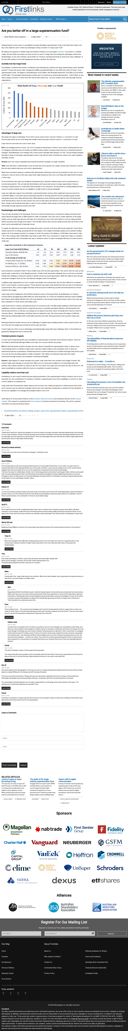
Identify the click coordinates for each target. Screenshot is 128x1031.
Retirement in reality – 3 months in (101, 361)
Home (4, 19)
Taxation (89, 379)
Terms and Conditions (93, 957)
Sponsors (101, 2)
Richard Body (74, 799)
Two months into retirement (112, 196)
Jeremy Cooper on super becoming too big (12, 780)
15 (45, 37)
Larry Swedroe (93, 308)
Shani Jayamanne (94, 285)
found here (61, 52)
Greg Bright (35, 799)
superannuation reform (75, 411)
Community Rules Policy (53, 968)
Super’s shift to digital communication (67, 780)
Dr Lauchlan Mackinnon (95, 267)
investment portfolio (11, 411)
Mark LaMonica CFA (94, 190)
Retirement (90, 271)
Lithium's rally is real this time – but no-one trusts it (113, 154)
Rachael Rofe (107, 147)
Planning (89, 336)
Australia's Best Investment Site (96, 962)
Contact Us (48, 962)
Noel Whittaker (107, 122)
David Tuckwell (107, 172)
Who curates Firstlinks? (52, 957)
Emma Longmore (65, 799)
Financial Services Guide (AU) (95, 968)
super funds (45, 411)
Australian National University (43, 399)
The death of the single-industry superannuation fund (42, 780)
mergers (37, 411)
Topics (10, 19)
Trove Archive (6, 979)
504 (8, 25)
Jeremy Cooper (7, 799)
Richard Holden (93, 398)
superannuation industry (58, 411)
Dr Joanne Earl (107, 210)
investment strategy (26, 411)
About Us (47, 951)
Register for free (120, 2)
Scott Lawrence (20, 37)
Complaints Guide (91, 973)
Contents (5, 957)
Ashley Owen (92, 331)
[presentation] (17, 757)
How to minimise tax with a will (99, 274)
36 (114, 267)
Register (112, 934)
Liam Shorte (106, 100)
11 (110, 398)
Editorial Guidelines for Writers (96, 951)
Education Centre (47, 19)
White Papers (62, 19)
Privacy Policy (49, 973)
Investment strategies (94, 290)
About (109, 2)
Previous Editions (22, 19)
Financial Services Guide (80, 1019)
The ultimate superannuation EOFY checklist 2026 (112, 82)
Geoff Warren (9, 37)
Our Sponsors (6, 962)
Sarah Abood (92, 354)
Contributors (34, 19)
